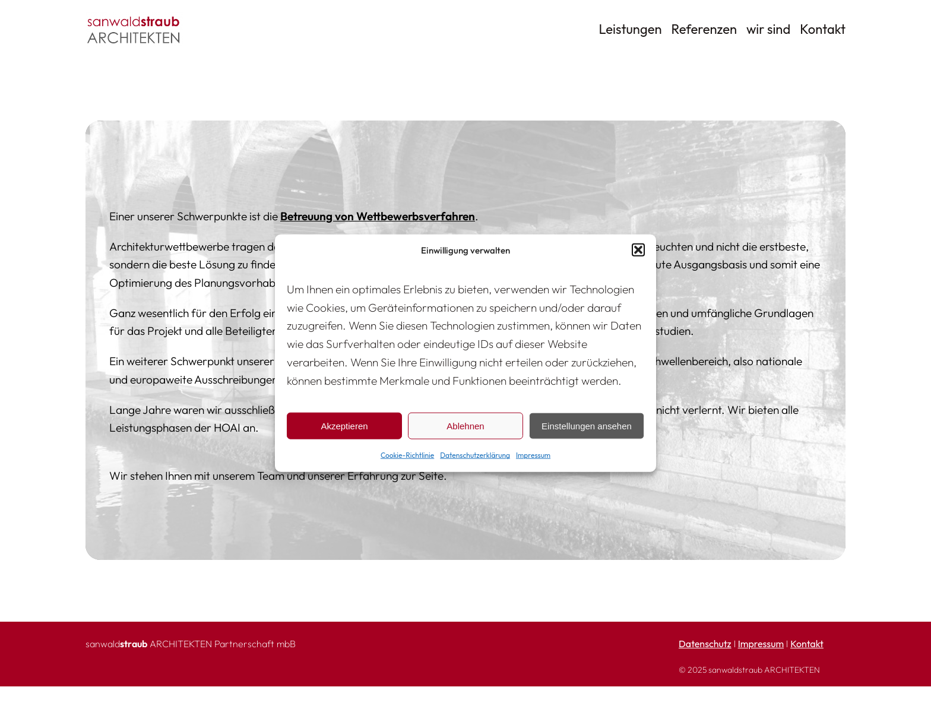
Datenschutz (705, 644)
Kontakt (807, 644)
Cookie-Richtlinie (407, 455)
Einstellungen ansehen (587, 426)
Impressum (533, 455)
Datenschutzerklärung (475, 455)
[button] (638, 250)
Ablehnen (465, 426)
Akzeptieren (344, 426)
